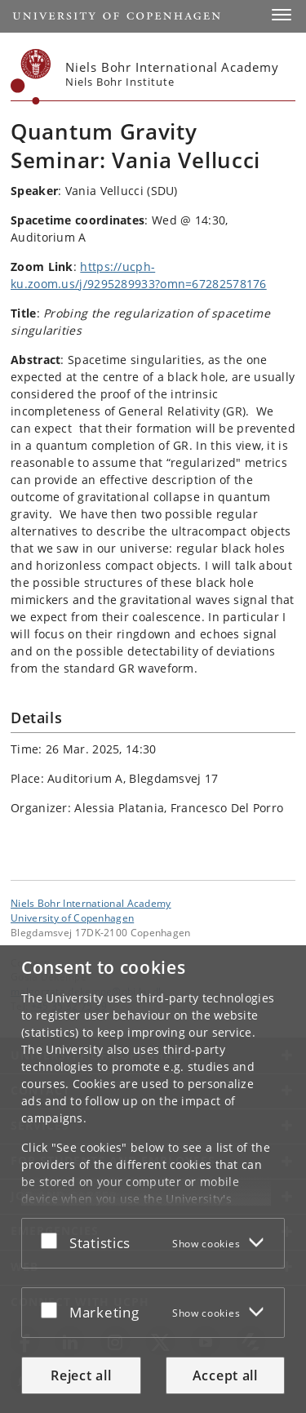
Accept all (225, 1375)
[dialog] (153, 1179)
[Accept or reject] (53, 1240)
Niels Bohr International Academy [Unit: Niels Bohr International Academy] (91, 902)
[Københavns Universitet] (31, 76)
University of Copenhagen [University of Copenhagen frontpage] (72, 917)
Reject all (81, 1375)
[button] (281, 14)
